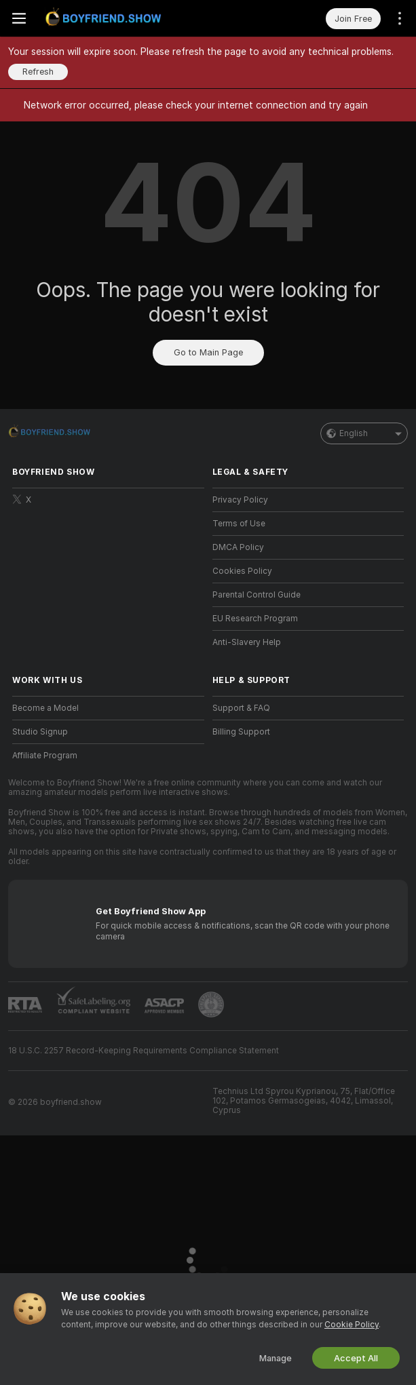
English (364, 433)
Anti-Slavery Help (246, 642)
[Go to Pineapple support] (211, 1004)
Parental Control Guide (256, 595)
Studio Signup (40, 732)
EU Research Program (255, 618)
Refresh (38, 71)
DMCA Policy (238, 547)
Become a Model (45, 708)
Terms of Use (238, 523)
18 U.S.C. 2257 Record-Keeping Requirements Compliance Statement (143, 1050)
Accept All (356, 1358)
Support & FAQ (241, 708)
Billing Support (241, 732)
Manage (275, 1358)
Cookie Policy (351, 1324)
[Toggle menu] (19, 18)
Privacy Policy (240, 500)
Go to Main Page (208, 352)
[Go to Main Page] (106, 18)
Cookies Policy (242, 571)
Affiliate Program (44, 755)
